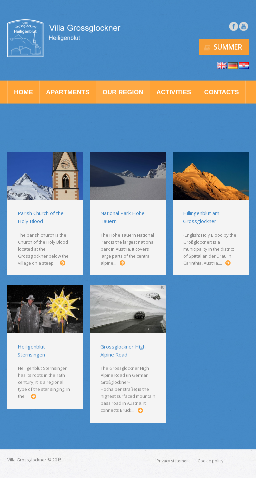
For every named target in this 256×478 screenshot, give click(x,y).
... (62, 263)
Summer (228, 47)
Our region (123, 92)
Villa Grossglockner (26, 460)
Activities (173, 92)
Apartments (68, 92)
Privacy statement (173, 461)
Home (23, 92)
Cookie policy (210, 461)
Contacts (221, 92)
